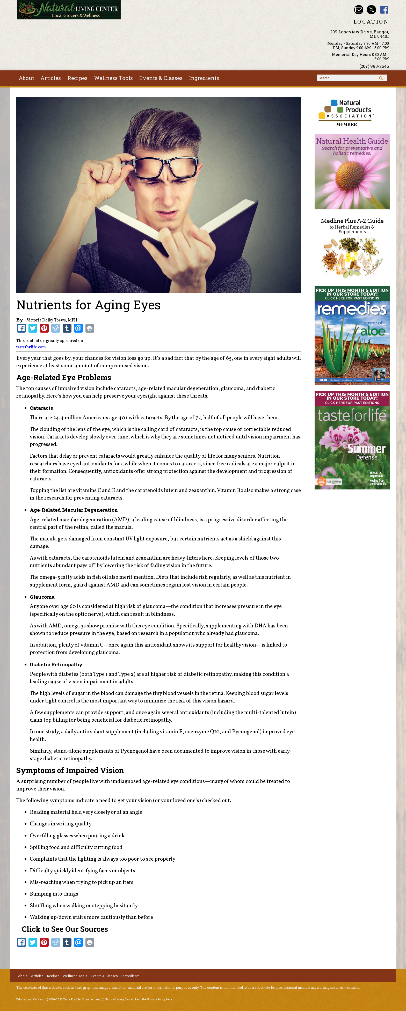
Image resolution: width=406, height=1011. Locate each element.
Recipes (77, 78)
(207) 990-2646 (374, 66)
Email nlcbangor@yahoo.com (358, 9)
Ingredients (204, 78)
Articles (50, 78)
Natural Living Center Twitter (371, 9)
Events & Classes (161, 78)
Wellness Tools (113, 78)
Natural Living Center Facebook (384, 9)
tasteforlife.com (31, 347)
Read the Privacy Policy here (153, 999)
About (26, 78)
